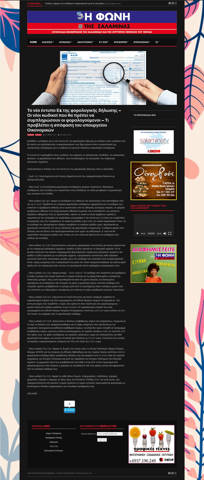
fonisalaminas (65, 135)
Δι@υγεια (54, 442)
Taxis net (54, 446)
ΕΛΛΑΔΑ (38, 135)
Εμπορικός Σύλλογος (53, 450)
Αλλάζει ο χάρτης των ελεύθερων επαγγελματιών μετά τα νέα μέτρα (74, 3)
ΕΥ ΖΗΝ (103, 42)
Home (33, 42)
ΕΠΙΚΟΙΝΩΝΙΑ (141, 42)
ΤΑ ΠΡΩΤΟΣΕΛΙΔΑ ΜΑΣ (145, 115)
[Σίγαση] (164, 233)
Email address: (102, 434)
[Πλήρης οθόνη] (169, 233)
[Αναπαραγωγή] (137, 233)
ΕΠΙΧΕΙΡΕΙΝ (120, 42)
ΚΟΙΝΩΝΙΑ (65, 42)
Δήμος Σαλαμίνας (54, 433)
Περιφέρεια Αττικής (53, 437)
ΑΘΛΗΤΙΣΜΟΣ (84, 42)
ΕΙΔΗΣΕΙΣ (47, 42)
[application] (154, 225)
